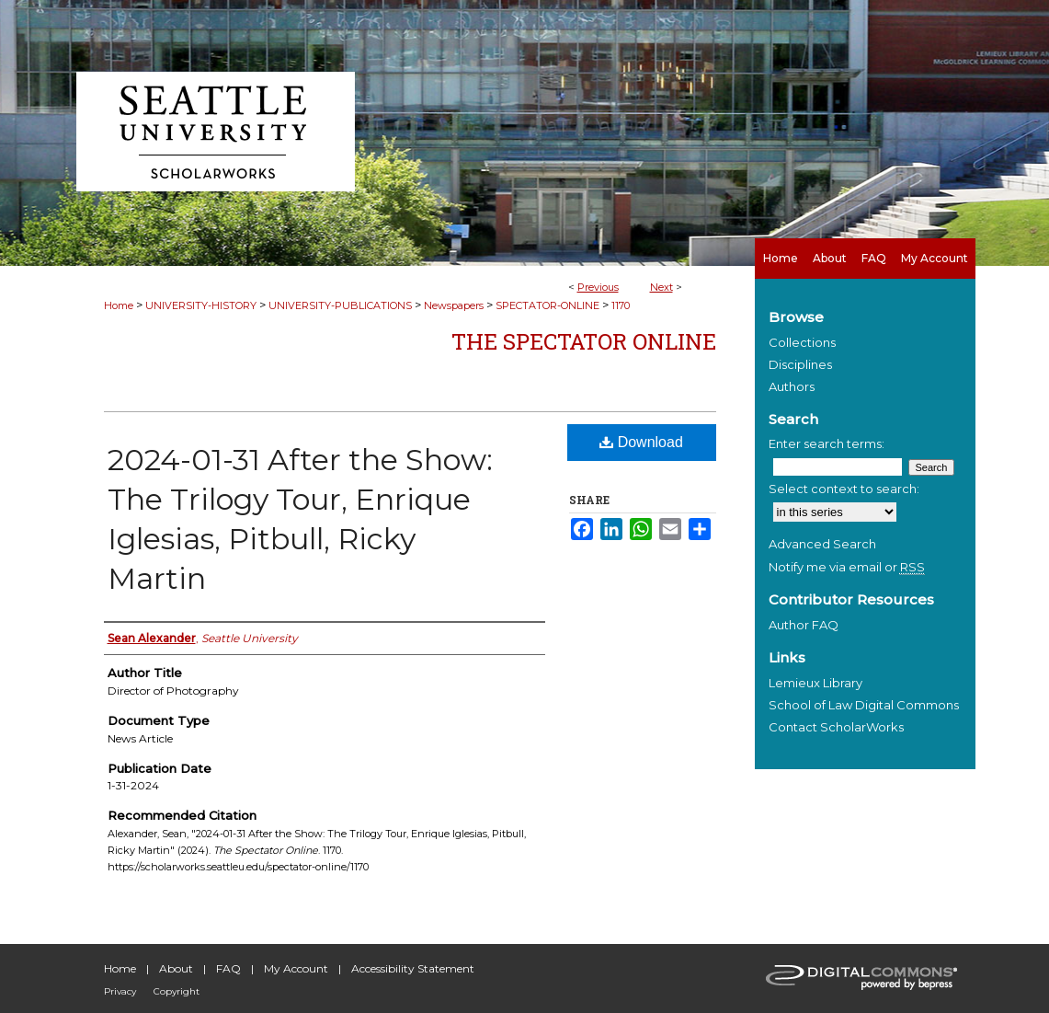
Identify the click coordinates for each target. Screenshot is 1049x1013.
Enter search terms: (826, 443)
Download (641, 442)
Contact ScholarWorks (836, 726)
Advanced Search (822, 543)
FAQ (228, 968)
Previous (598, 287)
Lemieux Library (815, 682)
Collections (802, 342)
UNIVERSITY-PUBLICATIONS (340, 305)
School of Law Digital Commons (864, 704)
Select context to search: (844, 488)
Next (661, 287)
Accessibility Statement (412, 968)
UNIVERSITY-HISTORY (201, 305)
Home (118, 305)
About (176, 968)
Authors (792, 386)
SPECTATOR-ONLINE (547, 305)
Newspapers (454, 305)
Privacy (120, 991)
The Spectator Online (583, 341)
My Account (296, 968)
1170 (620, 305)
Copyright (177, 991)
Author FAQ (803, 624)
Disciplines (800, 364)
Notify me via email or (847, 566)
